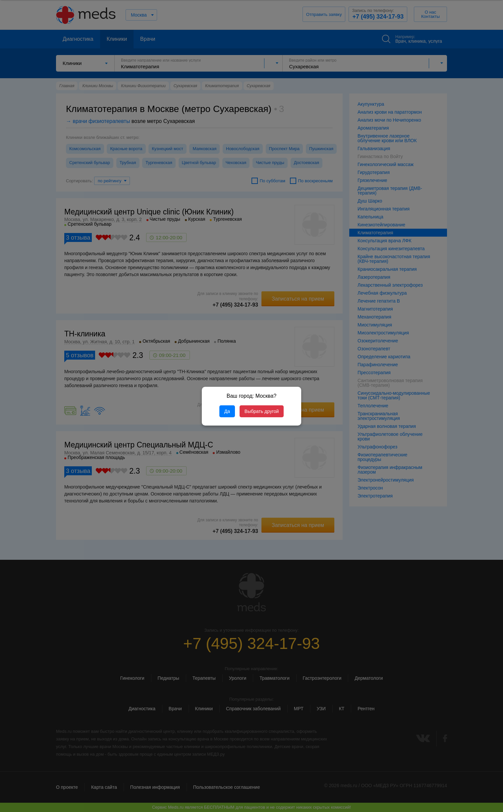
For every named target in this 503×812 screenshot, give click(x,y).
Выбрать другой (262, 411)
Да (227, 411)
